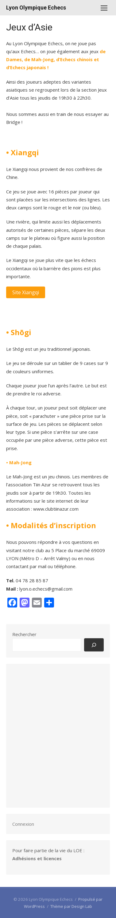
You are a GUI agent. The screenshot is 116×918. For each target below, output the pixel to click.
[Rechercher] (94, 644)
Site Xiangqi (25, 292)
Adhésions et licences (37, 858)
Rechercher (24, 634)
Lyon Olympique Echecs (36, 7)
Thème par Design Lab (71, 906)
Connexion (23, 824)
